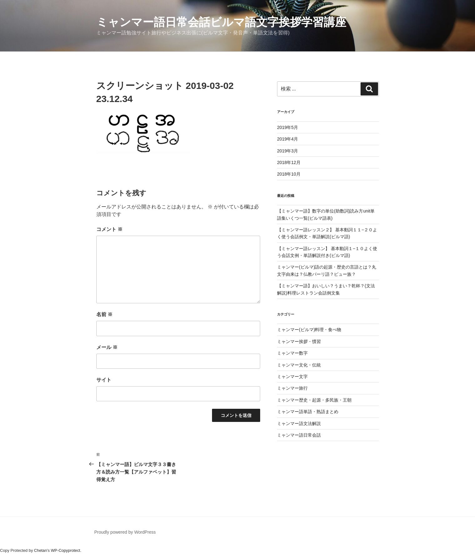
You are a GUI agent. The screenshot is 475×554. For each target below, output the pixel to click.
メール (107, 347)
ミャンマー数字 (292, 353)
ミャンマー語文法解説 (299, 423)
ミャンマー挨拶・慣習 (299, 341)
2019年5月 (287, 127)
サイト (103, 379)
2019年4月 (287, 138)
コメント (109, 229)
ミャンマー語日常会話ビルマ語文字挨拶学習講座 (221, 22)
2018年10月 (289, 174)
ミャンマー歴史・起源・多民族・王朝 (314, 400)
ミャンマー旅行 (292, 388)
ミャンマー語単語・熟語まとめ (307, 411)
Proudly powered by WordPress (125, 532)
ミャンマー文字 (292, 376)
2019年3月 (287, 150)
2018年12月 (289, 162)
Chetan (40, 550)
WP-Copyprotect (65, 550)
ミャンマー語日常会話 (299, 435)
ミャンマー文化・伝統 (299, 364)
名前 (104, 314)
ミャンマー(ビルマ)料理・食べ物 (309, 329)
